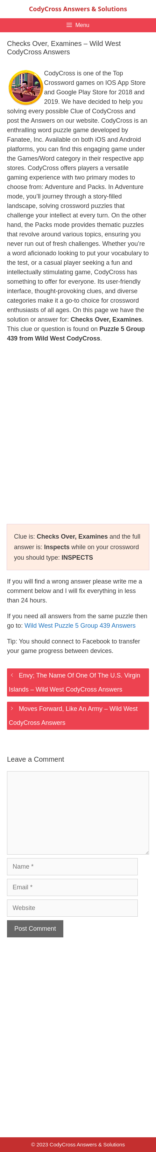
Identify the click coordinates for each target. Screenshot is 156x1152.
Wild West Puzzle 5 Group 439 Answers (80, 625)
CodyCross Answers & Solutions (78, 9)
